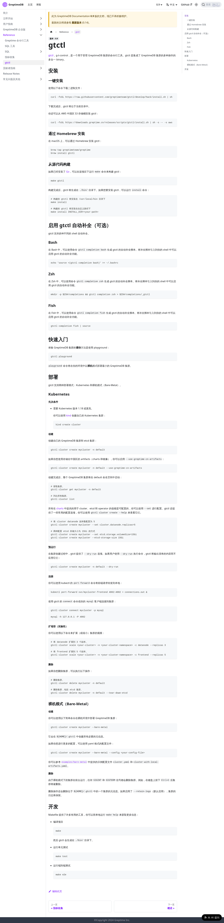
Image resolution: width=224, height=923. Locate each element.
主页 (30, 4)
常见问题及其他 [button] (11, 79)
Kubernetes (192, 60)
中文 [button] (170, 4)
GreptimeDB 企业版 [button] (14, 29)
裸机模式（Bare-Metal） (198, 64)
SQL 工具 (10, 46)
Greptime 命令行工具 (17, 40)
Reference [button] (9, 35)
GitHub (186, 4)
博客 (38, 4)
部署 (187, 55)
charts (59, 508)
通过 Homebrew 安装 (196, 24)
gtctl (7, 62)
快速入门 (188, 51)
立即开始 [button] (8, 18)
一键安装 (191, 20)
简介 (5, 13)
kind (68, 415)
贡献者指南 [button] (9, 68)
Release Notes (11, 73)
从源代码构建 (193, 29)
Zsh (188, 42)
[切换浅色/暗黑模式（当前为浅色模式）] (196, 4)
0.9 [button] (158, 4)
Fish (189, 47)
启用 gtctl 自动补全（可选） (197, 33)
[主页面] (51, 32)
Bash (189, 38)
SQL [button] (7, 51)
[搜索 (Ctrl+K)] (211, 4)
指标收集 (10, 57)
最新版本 (77, 22)
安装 (187, 15)
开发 (187, 69)
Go (67, 171)
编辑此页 (55, 891)
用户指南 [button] (8, 24)
